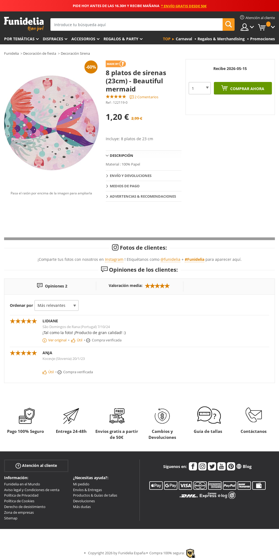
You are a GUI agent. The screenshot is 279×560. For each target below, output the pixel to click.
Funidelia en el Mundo (22, 484)
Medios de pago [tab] (125, 185)
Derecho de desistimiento (25, 506)
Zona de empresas (19, 512)
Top (167, 38)
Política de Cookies (19, 500)
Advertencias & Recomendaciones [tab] (143, 196)
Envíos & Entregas (87, 489)
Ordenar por (21, 305)
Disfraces (53, 38)
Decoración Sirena (75, 53)
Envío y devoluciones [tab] (130, 175)
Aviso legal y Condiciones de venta (31, 489)
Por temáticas (19, 38)
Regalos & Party (121, 38)
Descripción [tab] (121, 155)
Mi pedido (81, 484)
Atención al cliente (36, 466)
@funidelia (170, 259)
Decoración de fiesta (39, 53)
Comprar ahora (246, 88)
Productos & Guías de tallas (95, 495)
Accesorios (83, 38)
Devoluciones (84, 500)
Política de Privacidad (21, 495)
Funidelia (11, 53)
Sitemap (10, 518)
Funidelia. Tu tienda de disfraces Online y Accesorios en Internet (24, 24)
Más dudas (82, 506)
